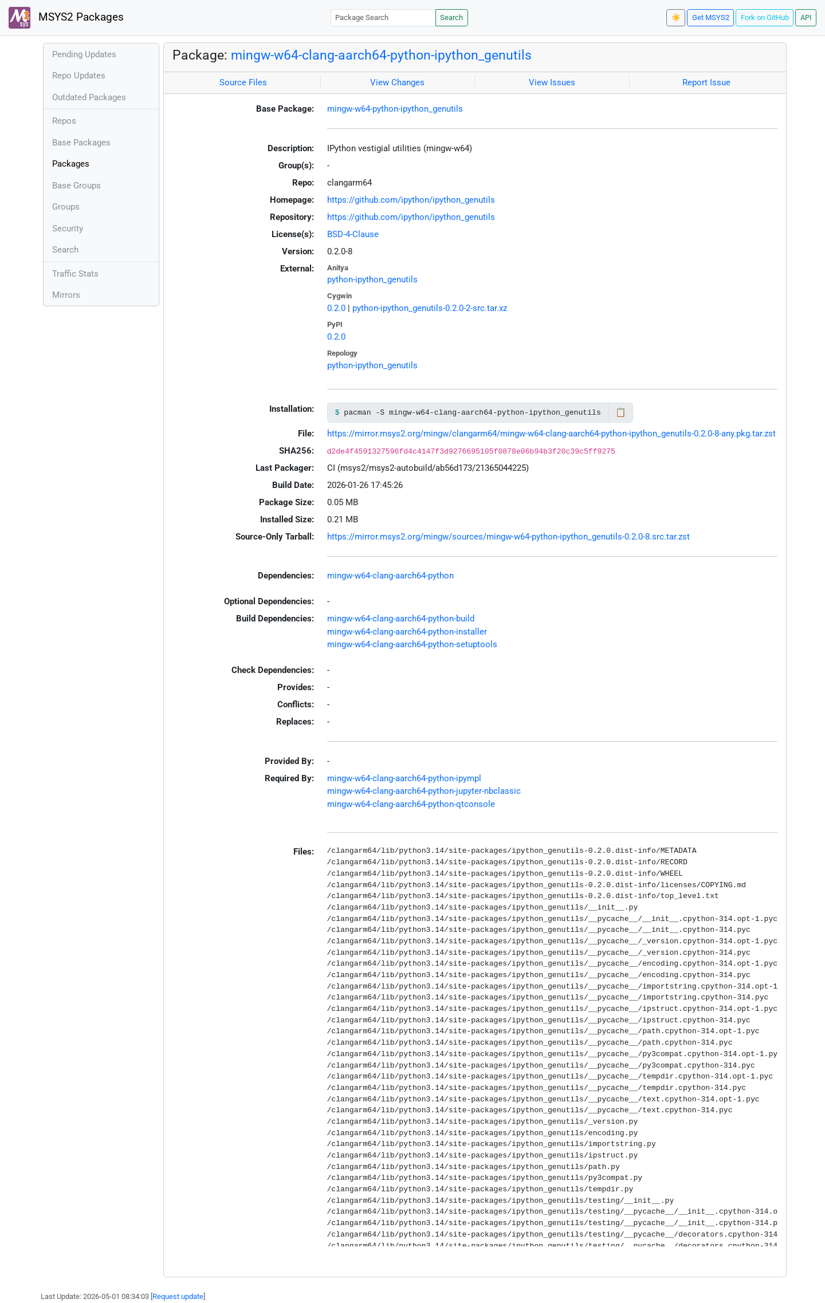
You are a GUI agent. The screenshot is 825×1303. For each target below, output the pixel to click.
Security (67, 228)
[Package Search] (383, 17)
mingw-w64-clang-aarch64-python (390, 575)
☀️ (676, 17)
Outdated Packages (89, 97)
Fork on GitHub (765, 17)
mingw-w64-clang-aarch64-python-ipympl (404, 778)
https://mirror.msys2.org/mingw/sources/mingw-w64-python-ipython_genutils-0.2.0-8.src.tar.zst (508, 537)
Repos (64, 121)
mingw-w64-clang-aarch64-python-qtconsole (411, 804)
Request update (177, 1296)
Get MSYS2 (710, 17)
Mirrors (66, 295)
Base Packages (81, 142)
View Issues (552, 82)
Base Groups (76, 185)
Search (451, 17)
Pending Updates (84, 54)
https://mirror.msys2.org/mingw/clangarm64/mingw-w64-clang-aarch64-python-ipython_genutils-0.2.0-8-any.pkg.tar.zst (551, 433)
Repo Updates (78, 75)
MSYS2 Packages (66, 18)
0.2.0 (336, 308)
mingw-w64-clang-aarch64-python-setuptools (412, 644)
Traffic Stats (75, 274)
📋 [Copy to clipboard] (620, 412)
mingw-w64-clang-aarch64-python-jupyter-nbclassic (424, 791)
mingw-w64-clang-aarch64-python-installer (407, 632)
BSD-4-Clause (353, 234)
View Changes (397, 82)
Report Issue (706, 82)
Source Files (243, 82)
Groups (66, 207)
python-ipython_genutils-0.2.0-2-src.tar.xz (429, 308)
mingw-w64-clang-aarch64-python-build (400, 618)
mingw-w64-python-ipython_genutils (395, 109)
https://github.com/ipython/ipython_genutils (411, 200)
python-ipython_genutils (372, 279)
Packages (70, 164)
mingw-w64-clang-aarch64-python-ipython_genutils (381, 55)
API (806, 17)
